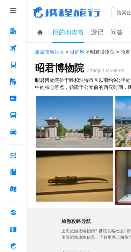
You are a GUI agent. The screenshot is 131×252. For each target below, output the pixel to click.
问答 (116, 32)
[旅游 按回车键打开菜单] (13, 81)
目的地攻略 (68, 32)
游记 (97, 32)
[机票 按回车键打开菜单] (13, 48)
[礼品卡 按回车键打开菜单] (13, 229)
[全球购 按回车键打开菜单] (13, 212)
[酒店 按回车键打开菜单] (13, 31)
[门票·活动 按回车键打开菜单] (13, 98)
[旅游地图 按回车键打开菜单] (13, 189)
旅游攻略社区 (49, 52)
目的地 (77, 52)
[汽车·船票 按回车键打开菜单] (13, 115)
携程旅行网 (67, 12)
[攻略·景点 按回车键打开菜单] (13, 172)
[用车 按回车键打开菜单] (13, 132)
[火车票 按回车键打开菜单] (13, 64)
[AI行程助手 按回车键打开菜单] (13, 155)
